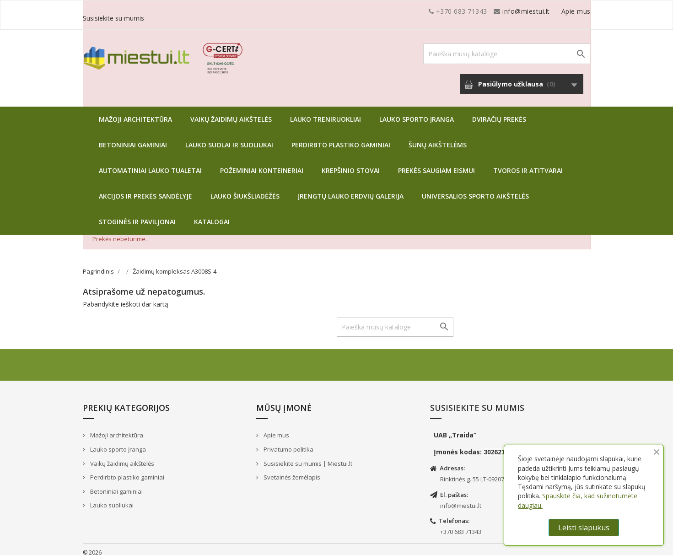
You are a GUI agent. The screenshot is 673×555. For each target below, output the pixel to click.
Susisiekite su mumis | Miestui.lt (307, 457)
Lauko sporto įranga (416, 112)
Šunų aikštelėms (438, 138)
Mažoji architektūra (135, 112)
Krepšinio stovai (351, 163)
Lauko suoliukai (111, 498)
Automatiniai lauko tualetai (150, 163)
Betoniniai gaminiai (133, 138)
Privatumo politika (287, 442)
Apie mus (503, 11)
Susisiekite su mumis (558, 11)
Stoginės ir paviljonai (137, 214)
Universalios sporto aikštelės (475, 189)
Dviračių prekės (499, 112)
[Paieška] (506, 47)
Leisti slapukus (583, 528)
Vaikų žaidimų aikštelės (231, 112)
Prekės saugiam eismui (436, 163)
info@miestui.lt (174, 11)
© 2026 (92, 546)
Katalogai (212, 214)
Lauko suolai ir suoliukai (229, 138)
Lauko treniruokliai (325, 112)
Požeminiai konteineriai (261, 163)
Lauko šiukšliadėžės (245, 189)
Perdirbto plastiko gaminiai (340, 138)
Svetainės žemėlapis (291, 470)
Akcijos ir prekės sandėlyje (145, 189)
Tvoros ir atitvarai (528, 163)
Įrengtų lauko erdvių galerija (351, 189)
